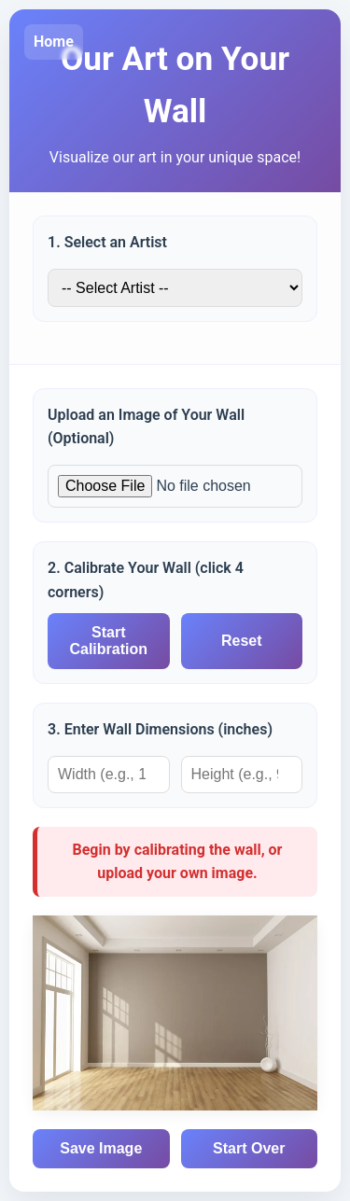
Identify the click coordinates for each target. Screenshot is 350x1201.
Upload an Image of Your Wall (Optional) (146, 427)
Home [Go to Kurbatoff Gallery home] (54, 41)
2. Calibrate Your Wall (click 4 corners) (146, 580)
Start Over (249, 1148)
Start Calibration (108, 640)
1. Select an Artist (107, 242)
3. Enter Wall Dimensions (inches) (160, 729)
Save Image (101, 1148)
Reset (241, 641)
